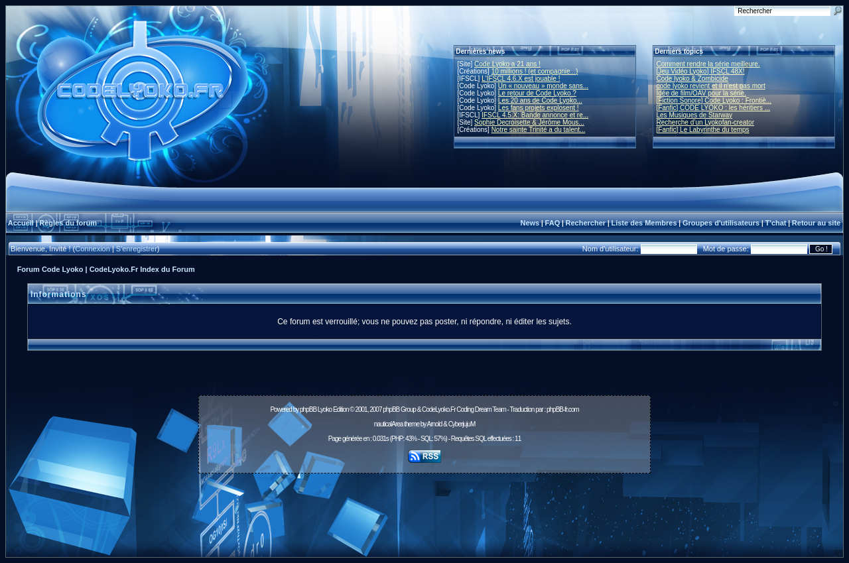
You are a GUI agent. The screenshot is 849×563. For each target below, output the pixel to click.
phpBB (308, 409)
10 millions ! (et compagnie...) (534, 71)
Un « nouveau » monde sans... (543, 86)
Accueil (21, 223)
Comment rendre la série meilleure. (708, 64)
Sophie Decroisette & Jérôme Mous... (529, 122)
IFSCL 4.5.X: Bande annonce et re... (535, 115)
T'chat (776, 223)
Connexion (92, 249)
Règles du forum (68, 223)
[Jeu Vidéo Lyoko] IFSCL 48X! (701, 71)
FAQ (552, 223)
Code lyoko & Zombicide (692, 78)
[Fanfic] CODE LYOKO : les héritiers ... (714, 107)
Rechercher (586, 223)
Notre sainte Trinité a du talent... (538, 129)
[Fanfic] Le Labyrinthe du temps (703, 129)
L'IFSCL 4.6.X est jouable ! (521, 78)
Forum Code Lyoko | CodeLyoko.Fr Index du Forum (106, 269)
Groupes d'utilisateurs (721, 223)
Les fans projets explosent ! (538, 107)
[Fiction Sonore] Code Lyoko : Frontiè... (714, 100)
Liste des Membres (644, 223)
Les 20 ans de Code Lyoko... (540, 100)
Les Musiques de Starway (695, 115)
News (529, 223)
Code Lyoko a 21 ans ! (507, 64)
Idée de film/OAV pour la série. (701, 93)
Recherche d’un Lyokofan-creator (706, 122)
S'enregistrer (136, 249)
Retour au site (816, 223)
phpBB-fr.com (563, 409)
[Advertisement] (424, 508)
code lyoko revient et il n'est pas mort (711, 86)
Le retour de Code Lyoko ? (537, 93)
